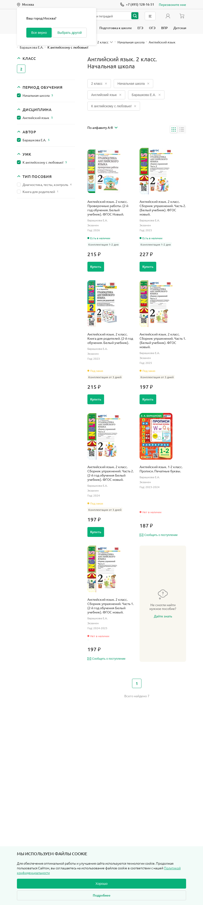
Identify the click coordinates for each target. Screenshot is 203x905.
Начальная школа (38, 95)
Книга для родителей (41, 191)
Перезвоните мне (172, 4)
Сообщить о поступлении (159, 535)
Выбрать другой (69, 33)
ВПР (164, 28)
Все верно (39, 33)
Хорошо (101, 884)
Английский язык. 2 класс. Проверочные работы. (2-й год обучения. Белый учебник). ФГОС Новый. (107, 207)
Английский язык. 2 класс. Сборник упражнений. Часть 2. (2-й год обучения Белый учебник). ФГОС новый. (110, 473)
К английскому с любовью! (45, 162)
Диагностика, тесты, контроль (47, 184)
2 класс (99, 83)
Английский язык (38, 117)
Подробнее (101, 895)
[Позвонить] (137, 4)
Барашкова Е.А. (36, 140)
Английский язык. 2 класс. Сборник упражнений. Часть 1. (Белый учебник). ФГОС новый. (163, 340)
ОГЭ (152, 28)
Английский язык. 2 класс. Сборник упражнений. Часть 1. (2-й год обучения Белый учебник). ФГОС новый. (110, 605)
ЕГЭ (140, 28)
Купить (95, 266)
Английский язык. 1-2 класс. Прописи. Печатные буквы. (161, 469)
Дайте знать (163, 616)
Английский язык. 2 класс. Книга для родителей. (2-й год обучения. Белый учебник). (110, 338)
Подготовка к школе (115, 28)
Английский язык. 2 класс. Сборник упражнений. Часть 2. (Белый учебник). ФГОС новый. (163, 207)
